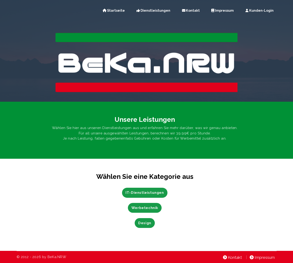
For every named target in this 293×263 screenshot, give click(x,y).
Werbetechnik (144, 208)
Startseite (114, 10)
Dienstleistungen (153, 10)
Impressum (222, 10)
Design (144, 223)
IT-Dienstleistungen (145, 193)
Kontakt (191, 10)
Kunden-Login (259, 10)
